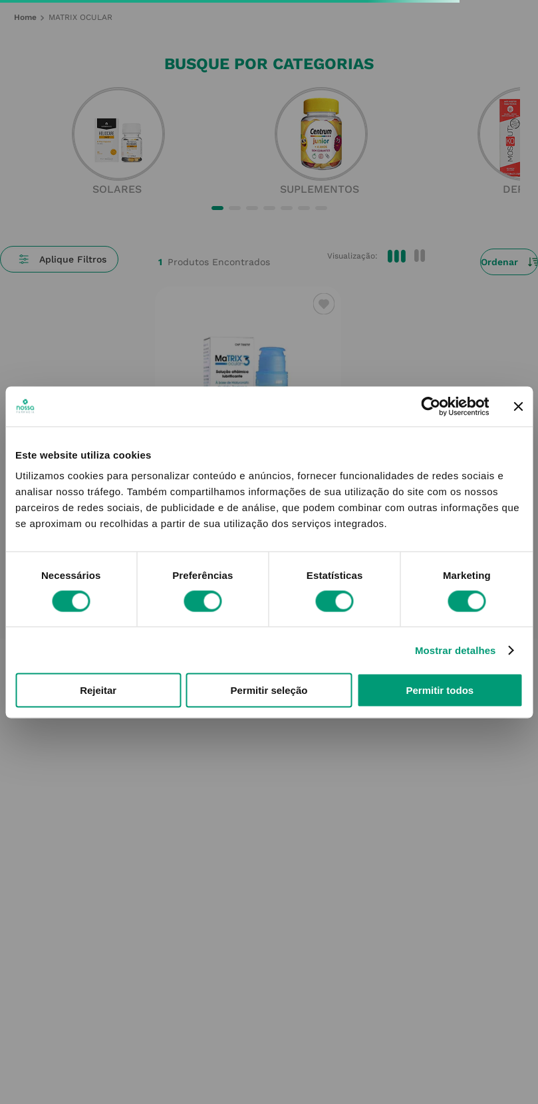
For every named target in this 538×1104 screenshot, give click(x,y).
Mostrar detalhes (455, 649)
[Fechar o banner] (518, 406)
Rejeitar (98, 690)
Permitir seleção (269, 690)
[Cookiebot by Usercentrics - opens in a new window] (430, 406)
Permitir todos (439, 690)
